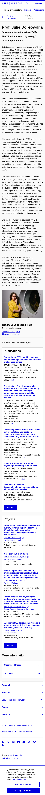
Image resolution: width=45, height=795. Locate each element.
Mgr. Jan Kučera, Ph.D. (14, 538)
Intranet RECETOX (9, 731)
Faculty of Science (10, 633)
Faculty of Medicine (11, 583)
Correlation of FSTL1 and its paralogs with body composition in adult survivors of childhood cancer (22, 359)
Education (6, 693)
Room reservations (25, 731)
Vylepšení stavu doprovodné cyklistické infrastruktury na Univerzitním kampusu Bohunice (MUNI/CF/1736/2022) (22, 625)
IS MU (4, 725)
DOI (13, 380)
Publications (38, 10)
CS (31, 4)
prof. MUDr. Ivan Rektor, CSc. (16, 607)
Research (6, 685)
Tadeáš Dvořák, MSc (13, 630)
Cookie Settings (19, 782)
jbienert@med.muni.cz (11, 334)
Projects (27, 10)
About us (6, 714)
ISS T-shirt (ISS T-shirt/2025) (16, 554)
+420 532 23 (8, 332)
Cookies (15, 758)
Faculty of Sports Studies (13, 540)
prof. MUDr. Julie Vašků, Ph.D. (16, 557)
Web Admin (6, 758)
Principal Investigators (11, 10)
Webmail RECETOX (24, 725)
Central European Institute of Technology (19, 609)
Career (5, 707)
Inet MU (12, 725)
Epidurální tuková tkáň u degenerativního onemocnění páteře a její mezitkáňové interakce (21, 487)
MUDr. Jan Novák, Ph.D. (14, 581)
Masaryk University (15, 755)
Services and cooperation (13, 700)
